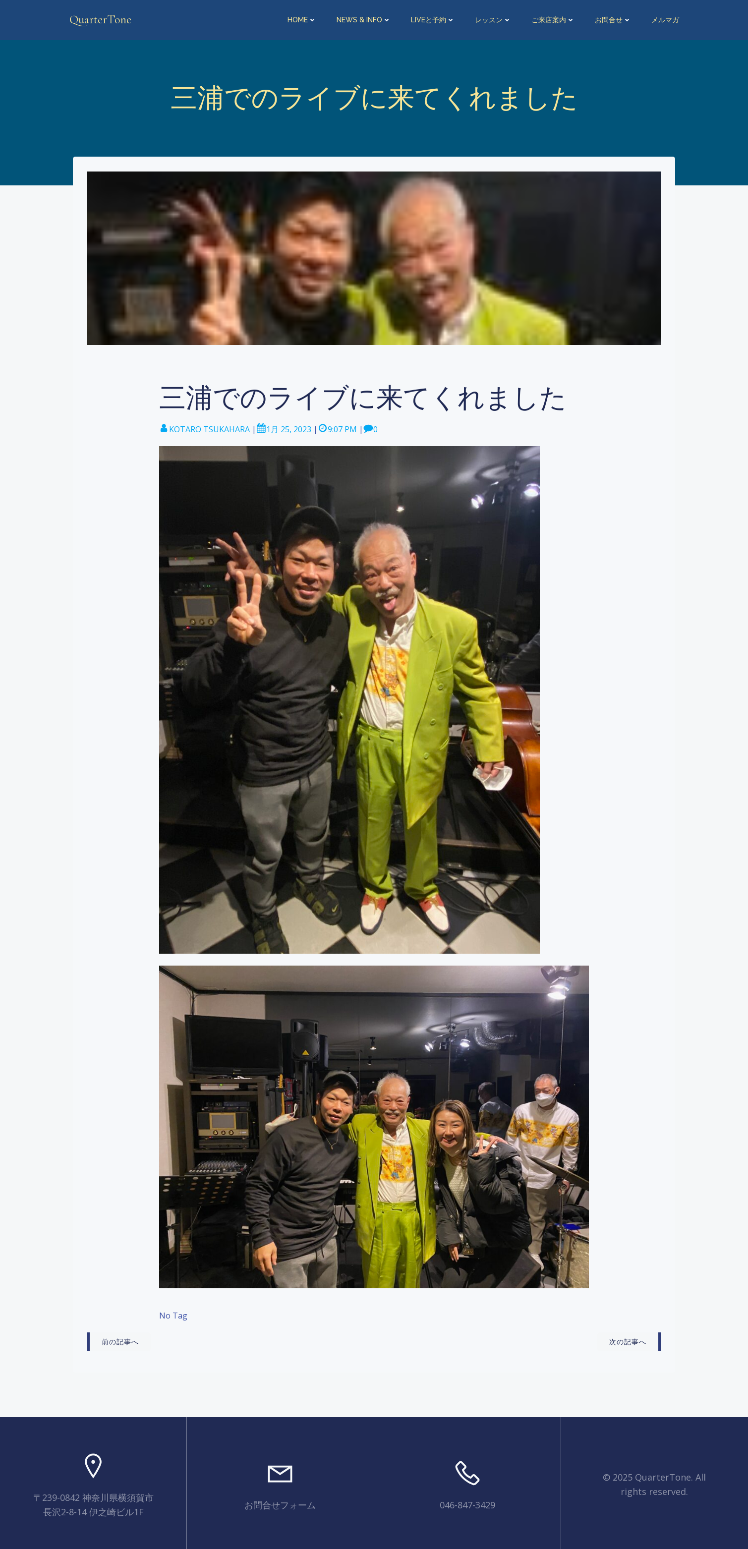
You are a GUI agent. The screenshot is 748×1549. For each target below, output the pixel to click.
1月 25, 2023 (283, 426)
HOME (302, 20)
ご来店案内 (553, 20)
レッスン (493, 20)
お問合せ (613, 20)
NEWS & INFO (364, 20)
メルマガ (666, 20)
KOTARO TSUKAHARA (204, 426)
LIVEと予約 (433, 20)
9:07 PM (337, 426)
